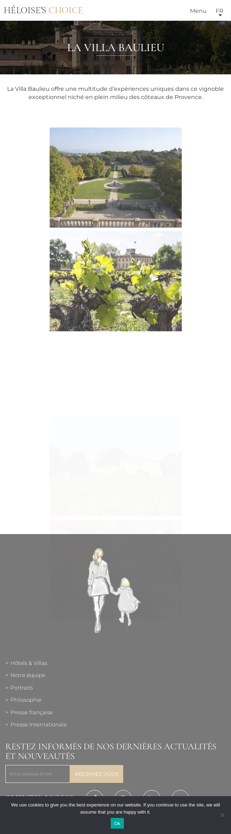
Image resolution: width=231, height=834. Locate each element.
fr (220, 11)
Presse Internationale (38, 724)
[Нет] (222, 815)
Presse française (31, 712)
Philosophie (25, 699)
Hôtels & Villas (28, 663)
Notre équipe (27, 675)
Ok (117, 823)
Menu (198, 11)
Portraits (21, 687)
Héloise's (43, 11)
